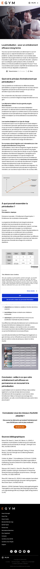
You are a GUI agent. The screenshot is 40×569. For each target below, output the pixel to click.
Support (4, 544)
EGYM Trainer (5, 525)
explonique (7, 318)
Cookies (8, 562)
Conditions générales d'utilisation (20, 563)
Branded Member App (7, 522)
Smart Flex (4, 516)
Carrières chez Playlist (7, 542)
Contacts (4, 536)
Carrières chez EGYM (7, 539)
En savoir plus (20, 427)
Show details (31, 291)
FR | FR (33, 3)
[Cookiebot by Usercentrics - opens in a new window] (30, 267)
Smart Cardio (5, 519)
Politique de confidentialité (28, 562)
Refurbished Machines (8, 530)
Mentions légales (16, 562)
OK (20, 295)
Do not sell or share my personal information (20, 299)
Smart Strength (6, 513)
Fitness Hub (5, 527)
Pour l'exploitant (6, 533)
